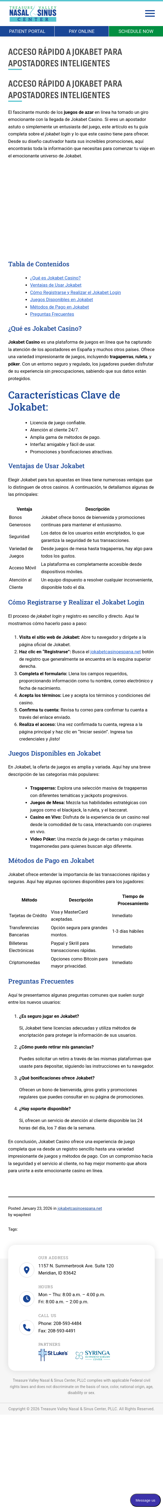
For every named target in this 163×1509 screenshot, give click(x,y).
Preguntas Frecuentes (52, 314)
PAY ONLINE (82, 31)
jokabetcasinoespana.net (116, 652)
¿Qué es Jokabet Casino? (55, 278)
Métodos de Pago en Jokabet (59, 307)
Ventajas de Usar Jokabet (56, 285)
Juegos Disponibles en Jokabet (61, 300)
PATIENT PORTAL (27, 31)
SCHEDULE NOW (136, 31)
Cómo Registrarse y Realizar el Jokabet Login (75, 292)
